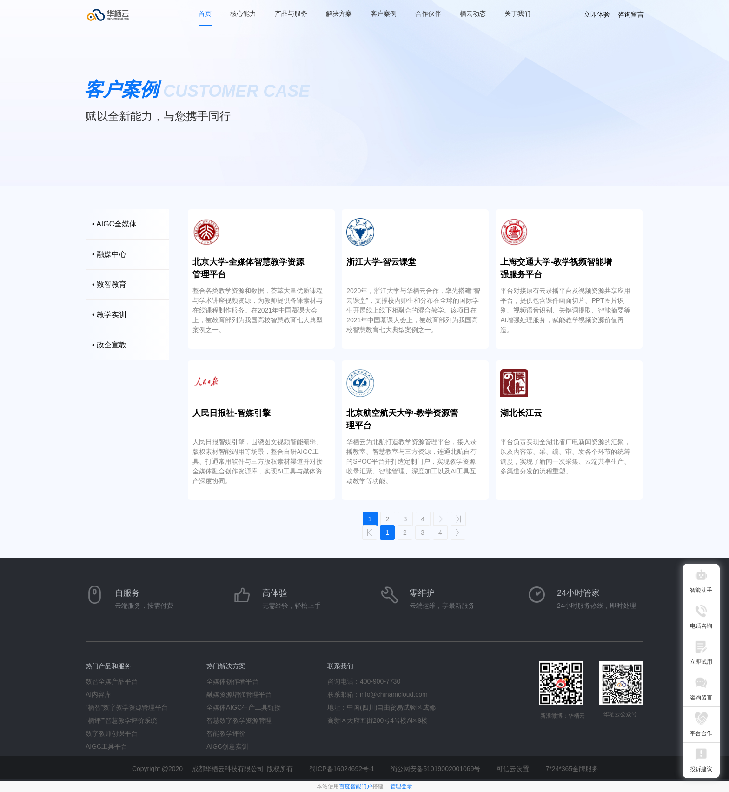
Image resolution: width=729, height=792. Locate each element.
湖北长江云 (521, 413)
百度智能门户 (355, 786)
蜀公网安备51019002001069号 (435, 768)
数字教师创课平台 (112, 733)
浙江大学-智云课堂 (381, 261)
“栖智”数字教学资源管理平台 (127, 707)
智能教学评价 (225, 733)
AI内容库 (98, 694)
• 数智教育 (109, 284)
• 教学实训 (109, 315)
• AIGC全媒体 (114, 224)
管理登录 (401, 786)
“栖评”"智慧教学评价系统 (121, 720)
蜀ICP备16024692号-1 (341, 768)
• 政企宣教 (109, 345)
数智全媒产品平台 (112, 681)
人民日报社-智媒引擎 (231, 413)
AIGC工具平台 (106, 746)
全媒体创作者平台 (232, 681)
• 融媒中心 (109, 254)
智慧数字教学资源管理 (239, 720)
